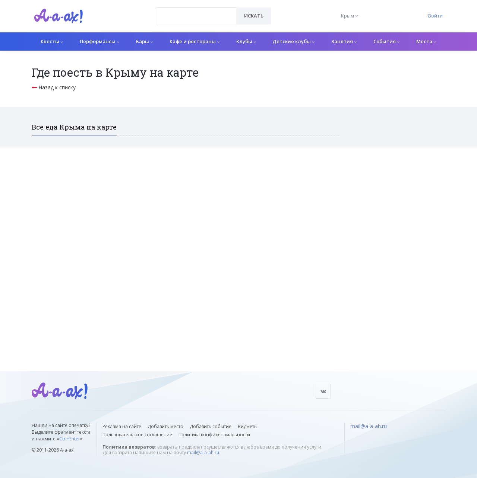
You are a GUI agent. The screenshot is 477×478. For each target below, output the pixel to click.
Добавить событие (210, 426)
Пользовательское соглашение (137, 434)
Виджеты (248, 426)
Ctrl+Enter (69, 439)
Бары (144, 41)
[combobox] (196, 15)
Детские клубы (293, 41)
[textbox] (196, 10)
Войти (435, 15)
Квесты (52, 41)
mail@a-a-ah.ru (203, 452)
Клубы (246, 41)
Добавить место (165, 426)
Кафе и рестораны (194, 41)
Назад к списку (54, 87)
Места (426, 41)
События (386, 41)
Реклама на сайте (121, 426)
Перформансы (99, 41)
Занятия (344, 41)
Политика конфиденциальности (214, 434)
